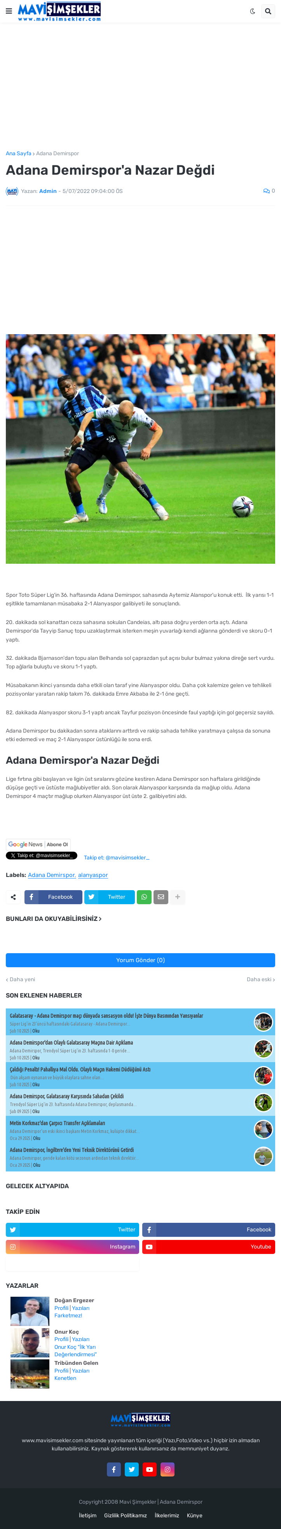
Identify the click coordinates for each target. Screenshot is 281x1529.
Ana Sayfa (18, 153)
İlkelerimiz (167, 1515)
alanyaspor (93, 875)
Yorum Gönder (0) (140, 960)
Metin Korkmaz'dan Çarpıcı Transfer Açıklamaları (57, 1123)
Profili (61, 1308)
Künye (194, 1515)
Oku (36, 1030)
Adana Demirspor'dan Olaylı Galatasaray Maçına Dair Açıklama (71, 1043)
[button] (9, 11)
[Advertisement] (140, 86)
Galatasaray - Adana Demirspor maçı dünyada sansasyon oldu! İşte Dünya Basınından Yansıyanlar (106, 1016)
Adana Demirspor (57, 153)
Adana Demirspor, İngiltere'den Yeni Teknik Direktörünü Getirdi (72, 1150)
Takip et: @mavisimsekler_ (117, 857)
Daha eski (259, 979)
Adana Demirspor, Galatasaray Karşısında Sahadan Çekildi (67, 1096)
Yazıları (80, 1308)
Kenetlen (65, 1378)
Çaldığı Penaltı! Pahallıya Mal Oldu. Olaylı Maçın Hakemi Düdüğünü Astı (80, 1069)
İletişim (87, 1515)
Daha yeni (22, 979)
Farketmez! (68, 1315)
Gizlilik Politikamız (125, 1515)
